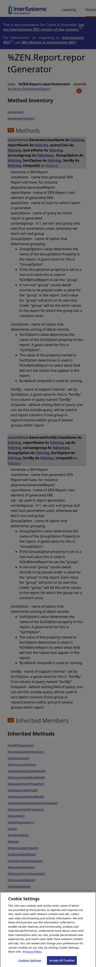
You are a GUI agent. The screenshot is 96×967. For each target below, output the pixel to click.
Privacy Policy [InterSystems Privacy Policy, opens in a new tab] (32, 954)
